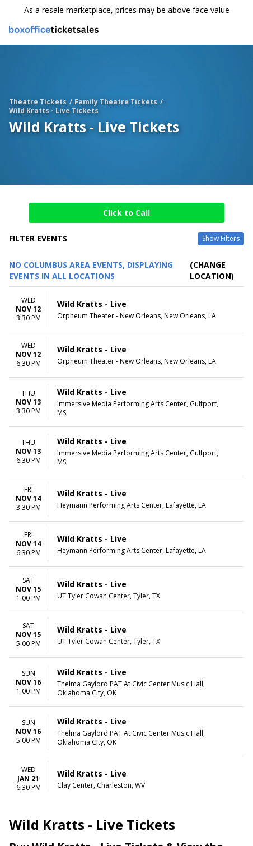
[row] (126, 309)
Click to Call (126, 212)
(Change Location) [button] (212, 270)
